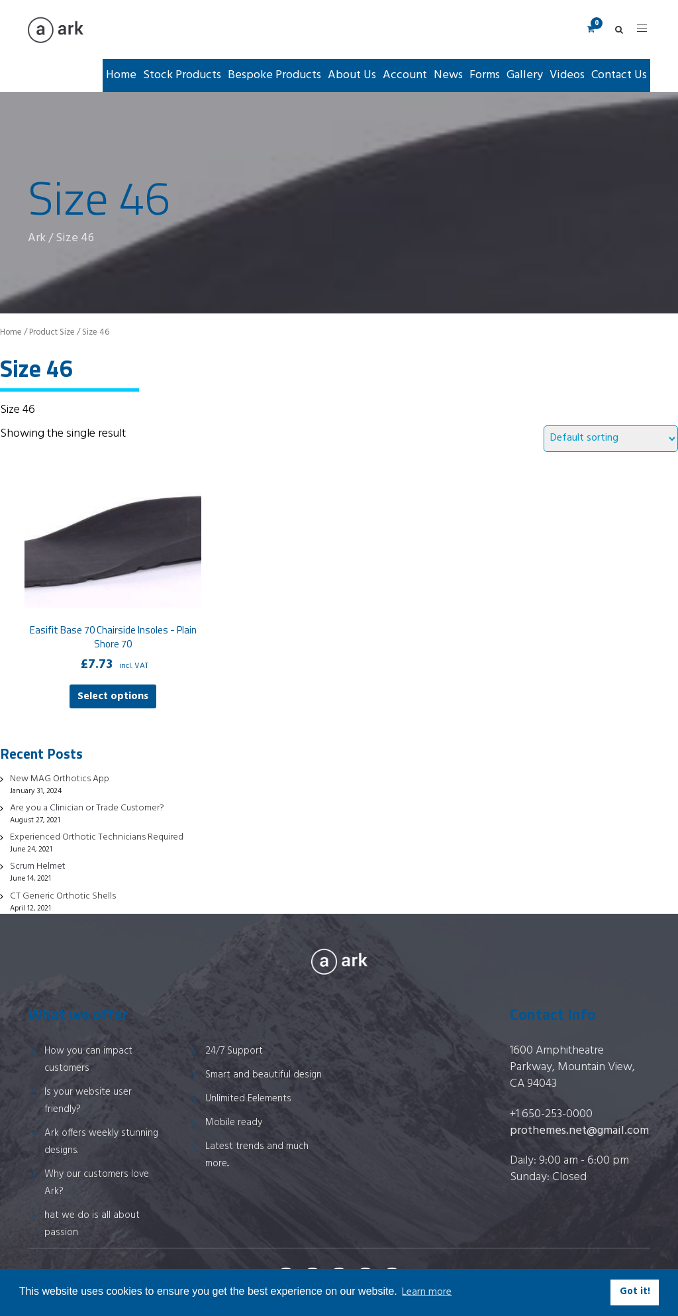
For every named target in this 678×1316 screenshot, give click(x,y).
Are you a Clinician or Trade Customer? (87, 808)
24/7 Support (234, 1051)
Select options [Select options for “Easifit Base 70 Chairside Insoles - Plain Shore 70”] (112, 696)
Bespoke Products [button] (274, 75)
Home (121, 75)
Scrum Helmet (38, 866)
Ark (37, 238)
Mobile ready (233, 1122)
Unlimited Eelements (248, 1099)
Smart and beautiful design (263, 1075)
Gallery (525, 75)
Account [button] (405, 75)
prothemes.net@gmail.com (579, 1130)
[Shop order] (611, 438)
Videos (567, 75)
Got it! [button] (635, 1291)
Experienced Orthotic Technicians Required (96, 837)
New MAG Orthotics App (59, 779)
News (448, 75)
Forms (484, 75)
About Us (352, 75)
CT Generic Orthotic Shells (63, 896)
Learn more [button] (427, 1292)
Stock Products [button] (182, 75)
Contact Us (619, 75)
